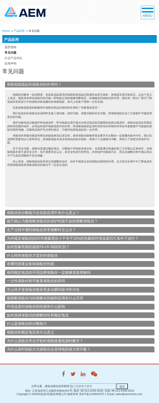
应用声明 (10, 63)
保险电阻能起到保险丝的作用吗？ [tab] (34, 84)
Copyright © (24, 394)
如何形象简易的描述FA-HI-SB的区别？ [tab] (38, 247)
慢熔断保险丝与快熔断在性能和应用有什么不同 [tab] (45, 298)
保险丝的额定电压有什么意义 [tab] (30, 332)
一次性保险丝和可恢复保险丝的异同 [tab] (36, 281)
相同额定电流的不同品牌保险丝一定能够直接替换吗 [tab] (49, 272)
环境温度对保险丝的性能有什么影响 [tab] (36, 306)
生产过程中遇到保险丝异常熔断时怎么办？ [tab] (41, 230)
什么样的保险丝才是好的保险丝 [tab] (32, 255)
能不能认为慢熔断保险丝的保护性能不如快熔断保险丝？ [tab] (52, 221)
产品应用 (19, 30)
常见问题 (10, 52)
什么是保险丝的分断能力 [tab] (27, 324)
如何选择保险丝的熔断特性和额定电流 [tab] (38, 315)
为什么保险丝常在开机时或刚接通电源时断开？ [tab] (45, 341)
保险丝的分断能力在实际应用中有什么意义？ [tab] (43, 213)
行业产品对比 (13, 58)
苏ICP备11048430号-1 (92, 394)
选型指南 (10, 47)
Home (6, 30)
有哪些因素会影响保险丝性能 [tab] (30, 264)
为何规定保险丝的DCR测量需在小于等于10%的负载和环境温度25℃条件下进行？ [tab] (73, 238)
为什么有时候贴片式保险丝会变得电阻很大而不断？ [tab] (49, 349)
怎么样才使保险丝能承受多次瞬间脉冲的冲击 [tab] (43, 289)
